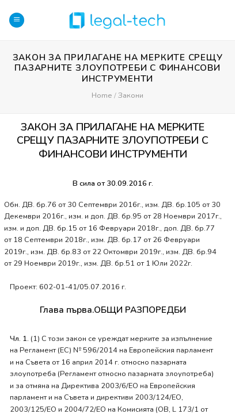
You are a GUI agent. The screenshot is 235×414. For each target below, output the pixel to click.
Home (102, 95)
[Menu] (16, 20)
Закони (130, 95)
